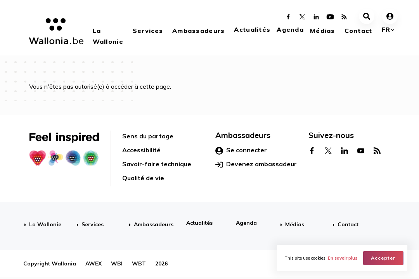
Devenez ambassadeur (256, 164)
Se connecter (241, 150)
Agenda (290, 29)
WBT (139, 263)
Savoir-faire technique (156, 164)
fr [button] (386, 29)
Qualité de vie (143, 178)
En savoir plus (342, 258)
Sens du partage (147, 136)
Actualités (252, 29)
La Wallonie (108, 36)
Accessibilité (141, 150)
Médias (322, 30)
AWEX (93, 263)
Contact (358, 30)
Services (148, 30)
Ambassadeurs (198, 30)
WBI (117, 263)
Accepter (383, 258)
